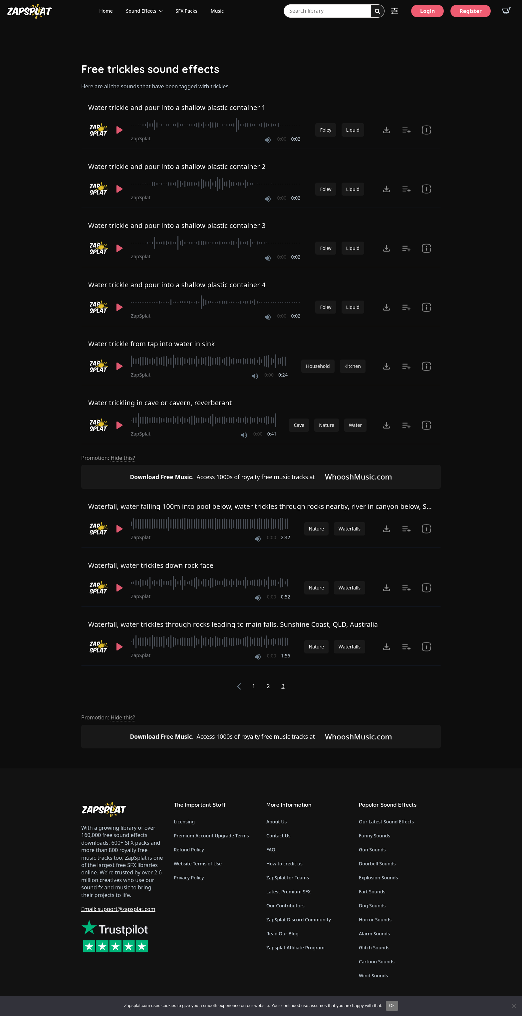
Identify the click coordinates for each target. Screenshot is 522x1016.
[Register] (470, 11)
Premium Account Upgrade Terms (211, 835)
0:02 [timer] (296, 139)
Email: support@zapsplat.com (118, 909)
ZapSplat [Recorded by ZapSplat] (140, 138)
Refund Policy (189, 849)
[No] (513, 1005)
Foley (325, 130)
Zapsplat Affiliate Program (295, 947)
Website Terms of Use (198, 863)
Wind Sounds (373, 975)
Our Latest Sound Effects (386, 821)
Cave (299, 425)
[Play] (119, 130)
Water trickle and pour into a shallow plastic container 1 (177, 107)
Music (217, 11)
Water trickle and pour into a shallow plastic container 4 (177, 284)
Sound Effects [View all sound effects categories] (141, 11)
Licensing (184, 821)
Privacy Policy (189, 877)
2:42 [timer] (285, 537)
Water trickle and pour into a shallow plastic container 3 (177, 225)
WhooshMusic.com (358, 477)
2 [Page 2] (268, 686)
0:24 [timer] (283, 375)
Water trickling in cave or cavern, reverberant (160, 402)
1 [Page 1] (253, 686)
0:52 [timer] (285, 596)
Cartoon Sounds (376, 961)
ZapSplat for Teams (287, 877)
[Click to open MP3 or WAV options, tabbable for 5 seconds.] (386, 130)
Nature (326, 425)
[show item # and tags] (426, 366)
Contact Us (278, 835)
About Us (276, 821)
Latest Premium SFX (288, 891)
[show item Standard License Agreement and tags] (426, 130)
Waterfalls (350, 528)
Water (355, 425)
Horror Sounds (375, 919)
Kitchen (353, 366)
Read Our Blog (282, 933)
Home (106, 11)
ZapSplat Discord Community (298, 919)
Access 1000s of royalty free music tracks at (222, 477)
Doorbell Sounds (377, 863)
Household (318, 366)
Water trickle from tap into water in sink (151, 343)
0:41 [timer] (272, 434)
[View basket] (506, 11)
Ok (392, 1005)
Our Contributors (285, 905)
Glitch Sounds (374, 947)
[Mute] (268, 140)
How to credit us (284, 863)
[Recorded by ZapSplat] (98, 130)
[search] (377, 11)
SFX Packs (186, 11)
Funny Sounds (374, 835)
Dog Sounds (372, 905)
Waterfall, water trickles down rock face (150, 565)
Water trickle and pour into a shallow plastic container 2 (177, 166)
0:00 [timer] (282, 139)
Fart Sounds (372, 891)
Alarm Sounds (374, 933)
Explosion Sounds (378, 877)
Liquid (353, 130)
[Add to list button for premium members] (406, 130)
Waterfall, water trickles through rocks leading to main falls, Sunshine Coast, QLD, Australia (233, 624)
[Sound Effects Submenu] (162, 11)
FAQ (270, 849)
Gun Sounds (372, 849)
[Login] (427, 11)
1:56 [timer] (285, 655)
